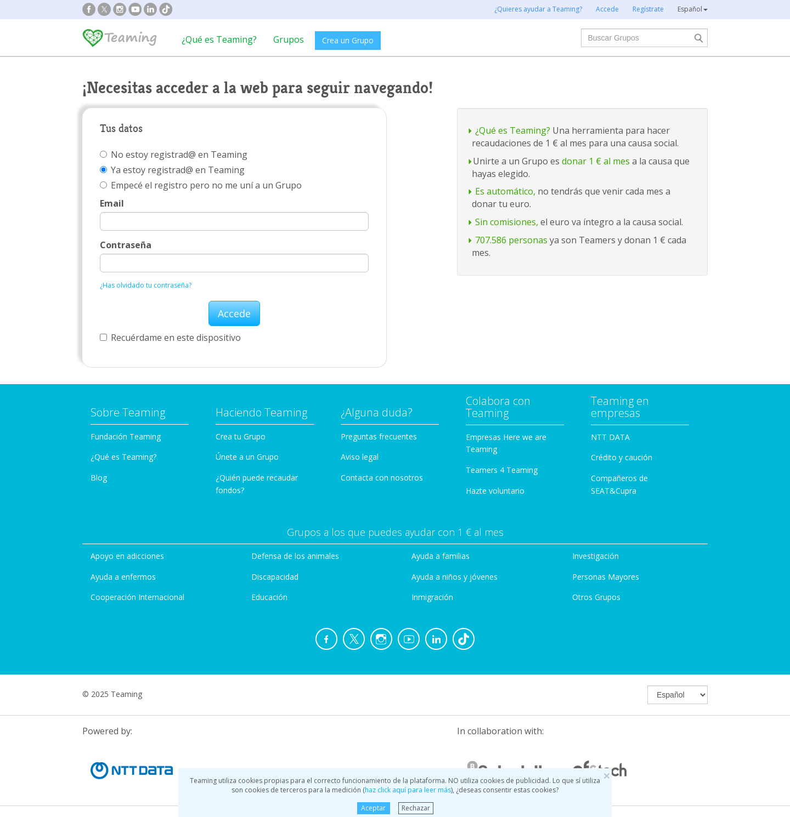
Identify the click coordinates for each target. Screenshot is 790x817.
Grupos (288, 39)
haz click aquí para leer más (408, 790)
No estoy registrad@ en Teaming (173, 154)
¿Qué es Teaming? (219, 39)
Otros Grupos (596, 597)
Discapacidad (274, 577)
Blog (99, 477)
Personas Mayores (605, 577)
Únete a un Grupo (247, 457)
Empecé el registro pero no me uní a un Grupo (201, 185)
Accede (234, 313)
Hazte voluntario (495, 490)
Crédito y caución (621, 457)
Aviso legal (360, 457)
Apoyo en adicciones (127, 556)
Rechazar (416, 808)
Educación (269, 597)
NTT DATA (610, 437)
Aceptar (373, 808)
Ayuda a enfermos (123, 577)
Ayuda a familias (440, 556)
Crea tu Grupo (241, 436)
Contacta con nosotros (382, 477)
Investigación (595, 556)
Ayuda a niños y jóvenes (454, 577)
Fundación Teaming (126, 436)
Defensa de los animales (295, 556)
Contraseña (125, 245)
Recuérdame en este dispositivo (170, 338)
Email (112, 203)
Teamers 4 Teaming (502, 470)
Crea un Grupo (348, 40)
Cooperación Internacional (137, 597)
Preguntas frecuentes (379, 436)
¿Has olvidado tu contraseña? (145, 285)
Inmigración (432, 597)
